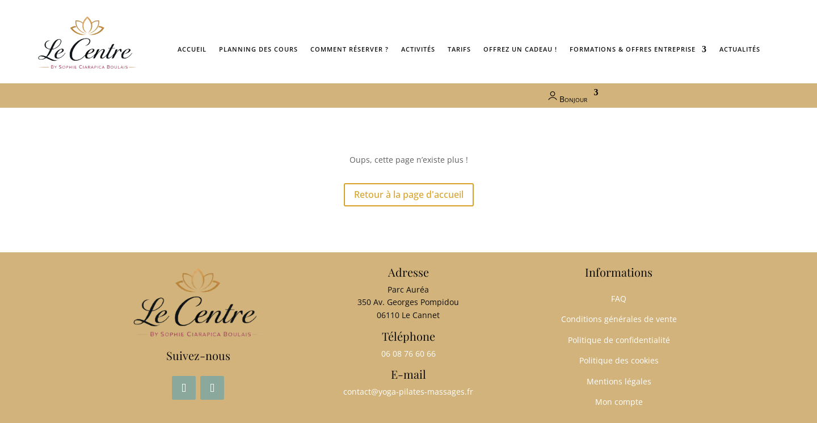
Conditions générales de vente (619, 319)
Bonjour (566, 96)
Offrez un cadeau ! (520, 49)
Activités (418, 49)
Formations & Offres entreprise (633, 49)
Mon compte (619, 401)
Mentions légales (619, 381)
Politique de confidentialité (619, 340)
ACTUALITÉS (739, 49)
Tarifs (459, 49)
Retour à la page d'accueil (409, 194)
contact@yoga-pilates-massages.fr (408, 391)
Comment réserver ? (349, 49)
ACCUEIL (192, 49)
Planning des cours (258, 49)
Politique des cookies (619, 360)
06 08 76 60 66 (408, 353)
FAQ (618, 298)
